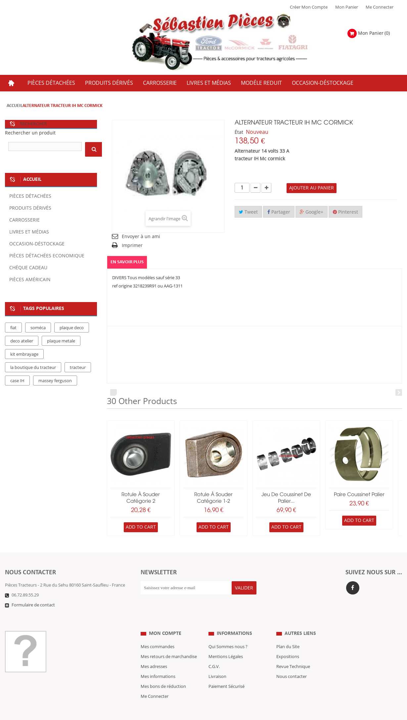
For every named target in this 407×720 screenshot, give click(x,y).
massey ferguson (55, 381)
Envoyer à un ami (141, 236)
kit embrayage (24, 354)
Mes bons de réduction (163, 673)
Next (398, 392)
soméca (38, 328)
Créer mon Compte (309, 7)
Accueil (15, 105)
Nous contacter (291, 663)
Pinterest (345, 212)
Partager (278, 212)
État (239, 132)
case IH (17, 381)
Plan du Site (287, 633)
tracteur (78, 367)
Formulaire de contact (33, 605)
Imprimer (132, 245)
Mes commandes (157, 633)
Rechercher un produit (30, 133)
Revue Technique (293, 653)
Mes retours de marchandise (169, 643)
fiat (13, 328)
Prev (113, 392)
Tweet (248, 212)
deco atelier (21, 341)
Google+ (311, 212)
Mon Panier (346, 7)
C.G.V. (214, 653)
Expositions (287, 643)
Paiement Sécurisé (226, 673)
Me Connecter (379, 7)
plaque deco (72, 328)
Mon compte (165, 620)
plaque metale (61, 341)
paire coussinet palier (359, 494)
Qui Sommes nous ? (228, 633)
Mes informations (158, 663)
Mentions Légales (225, 643)
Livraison (217, 663)
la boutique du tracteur (33, 367)
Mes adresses (154, 653)
